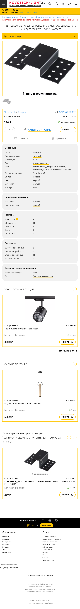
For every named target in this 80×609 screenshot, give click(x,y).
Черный (36, 180)
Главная (6, 17)
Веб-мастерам (47, 547)
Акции (4, 550)
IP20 (35, 272)
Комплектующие (27, 17)
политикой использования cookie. (40, 592)
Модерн (36, 176)
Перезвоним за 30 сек (28, 12)
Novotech (10, 112)
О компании (9, 532)
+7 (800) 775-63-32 (10, 10)
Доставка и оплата (49, 536)
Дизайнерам (47, 550)
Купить (67, 130)
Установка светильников (51, 539)
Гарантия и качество (50, 542)
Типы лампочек (48, 560)
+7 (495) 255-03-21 (10, 12)
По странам (6, 542)
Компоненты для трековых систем (52, 17)
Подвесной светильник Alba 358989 (22, 403)
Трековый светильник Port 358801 (22, 328)
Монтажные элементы (60, 169)
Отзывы (45, 552)
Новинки (5, 547)
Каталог (14, 17)
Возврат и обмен (48, 544)
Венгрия (21, 112)
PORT (35, 159)
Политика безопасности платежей (40, 575)
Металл (36, 184)
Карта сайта (6, 552)
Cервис (46, 532)
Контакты (6, 536)
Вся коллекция (68, 351)
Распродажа (6, 544)
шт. (31, 525)
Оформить (46, 525)
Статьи (45, 557)
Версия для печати (65, 112)
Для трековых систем (43, 276)
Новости (45, 555)
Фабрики (5, 539)
